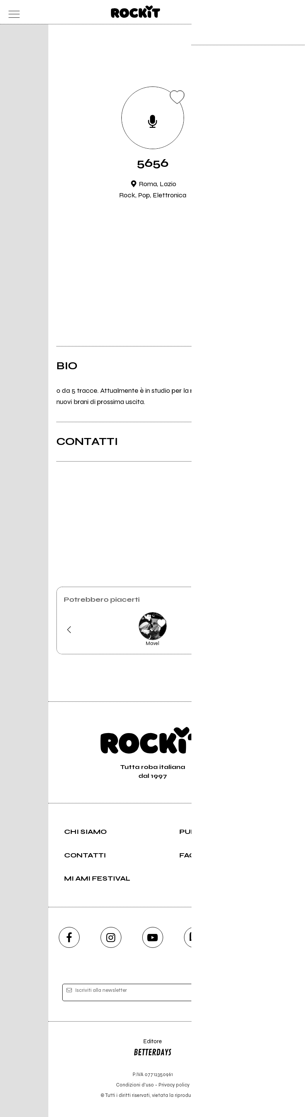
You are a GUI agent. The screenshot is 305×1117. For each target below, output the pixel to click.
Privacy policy (173, 1085)
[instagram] (111, 937)
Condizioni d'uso (135, 1085)
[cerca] (278, 12)
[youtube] (152, 937)
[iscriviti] (227, 993)
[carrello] (262, 12)
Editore (152, 1048)
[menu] (12, 12)
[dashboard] (293, 12)
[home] (135, 11)
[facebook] (69, 937)
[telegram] (236, 937)
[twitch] (194, 937)
